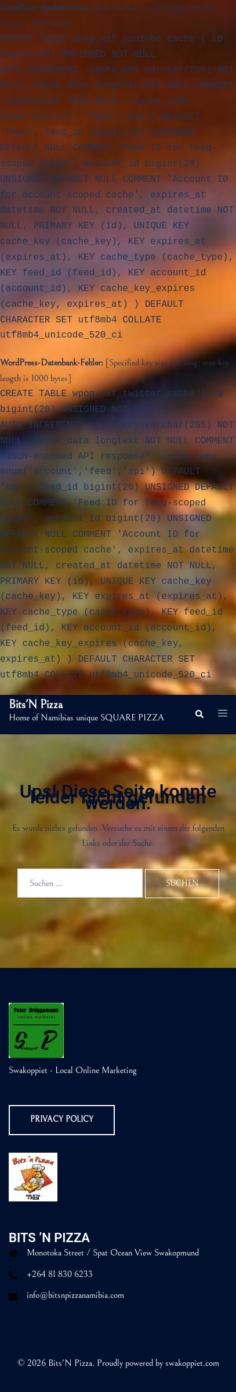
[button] (199, 714)
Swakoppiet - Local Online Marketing (73, 1070)
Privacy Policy (61, 1119)
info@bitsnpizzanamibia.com (75, 1295)
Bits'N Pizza (36, 705)
